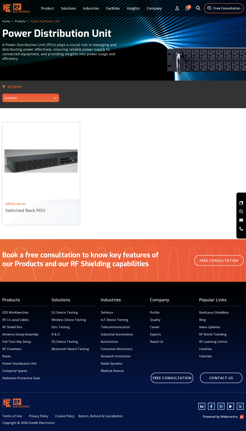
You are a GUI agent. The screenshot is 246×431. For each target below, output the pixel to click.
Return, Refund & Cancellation (100, 416)
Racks (6, 356)
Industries (91, 8)
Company (154, 8)
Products (20, 21)
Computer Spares (14, 371)
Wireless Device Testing (69, 320)
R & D (56, 334)
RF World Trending (213, 334)
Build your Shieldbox (214, 312)
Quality (155, 320)
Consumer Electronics (116, 349)
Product (47, 8)
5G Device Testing (65, 312)
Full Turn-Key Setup (16, 342)
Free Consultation (223, 8)
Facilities (113, 8)
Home (6, 21)
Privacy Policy (38, 416)
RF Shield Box (12, 327)
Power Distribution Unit (19, 363)
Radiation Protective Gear (21, 378)
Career (154, 327)
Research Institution (116, 356)
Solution (11, 98)
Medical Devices (112, 371)
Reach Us (156, 342)
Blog (202, 320)
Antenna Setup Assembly (20, 334)
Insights (133, 8)
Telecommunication (115, 327)
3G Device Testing (65, 342)
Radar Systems (111, 363)
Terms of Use (12, 416)
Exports (155, 334)
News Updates (209, 327)
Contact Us (221, 378)
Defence (107, 312)
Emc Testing (61, 327)
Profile (154, 312)
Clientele (205, 356)
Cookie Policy (64, 416)
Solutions (68, 8)
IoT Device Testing (114, 320)
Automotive (109, 342)
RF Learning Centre (213, 342)
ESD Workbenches (15, 312)
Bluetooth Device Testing (70, 349)
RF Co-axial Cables (15, 320)
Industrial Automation (117, 334)
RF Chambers (12, 349)
